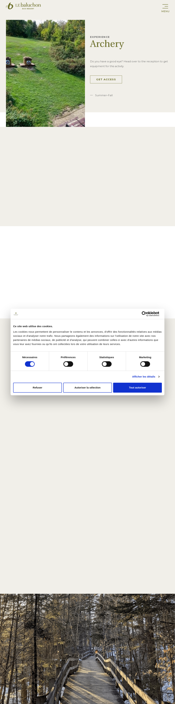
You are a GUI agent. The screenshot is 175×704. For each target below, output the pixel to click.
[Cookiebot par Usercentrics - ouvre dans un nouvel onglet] (147, 313)
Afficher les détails (143, 376)
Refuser (37, 387)
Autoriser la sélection (88, 387)
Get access (106, 79)
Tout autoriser (137, 387)
